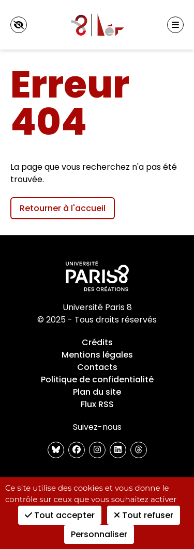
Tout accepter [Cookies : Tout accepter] (60, 515)
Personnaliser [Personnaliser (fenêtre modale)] (99, 534)
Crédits (97, 342)
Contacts (97, 367)
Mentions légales (97, 355)
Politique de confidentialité (97, 379)
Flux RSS (97, 404)
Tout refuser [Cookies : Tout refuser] (143, 515)
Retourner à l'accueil (63, 208)
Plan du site (97, 392)
